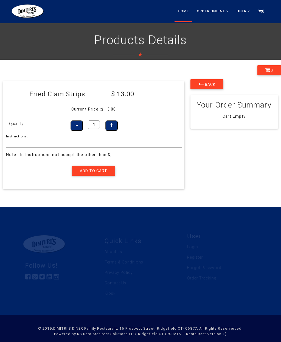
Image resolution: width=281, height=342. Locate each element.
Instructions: (17, 136)
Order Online (213, 11)
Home (183, 11)
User (243, 11)
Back (206, 84)
